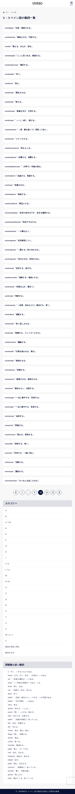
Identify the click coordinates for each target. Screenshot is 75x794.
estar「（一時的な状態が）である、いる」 (25, 683)
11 (47, 492)
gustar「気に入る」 (16, 775)
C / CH (8, 522)
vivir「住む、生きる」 (16, 752)
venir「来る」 (13, 705)
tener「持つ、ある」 (16, 686)
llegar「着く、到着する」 (18, 734)
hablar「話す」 (14, 760)
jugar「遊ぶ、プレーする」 (19, 749)
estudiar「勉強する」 (16, 745)
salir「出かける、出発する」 (19, 716)
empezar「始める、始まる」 (19, 756)
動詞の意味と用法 (12, 647)
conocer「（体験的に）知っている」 (22, 767)
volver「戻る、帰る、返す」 (19, 730)
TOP (6, 12)
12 (53, 492)
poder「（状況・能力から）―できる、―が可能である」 (30, 697)
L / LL (7, 570)
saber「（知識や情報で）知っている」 (23, 719)
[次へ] (59, 492)
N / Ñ (7, 581)
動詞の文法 (9, 653)
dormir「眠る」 (14, 738)
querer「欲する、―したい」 (19, 708)
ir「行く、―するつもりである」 (21, 672)
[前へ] (15, 492)
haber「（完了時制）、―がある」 (21, 701)
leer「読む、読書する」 (17, 723)
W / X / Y (9, 635)
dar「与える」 (13, 727)
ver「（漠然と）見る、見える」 (20, 690)
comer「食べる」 (15, 741)
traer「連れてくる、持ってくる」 (21, 778)
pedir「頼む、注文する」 (18, 763)
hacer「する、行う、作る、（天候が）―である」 (28, 675)
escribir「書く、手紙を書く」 (20, 771)
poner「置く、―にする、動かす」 (21, 712)
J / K (7, 564)
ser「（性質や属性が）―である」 (21, 679)
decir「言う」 (13, 694)
